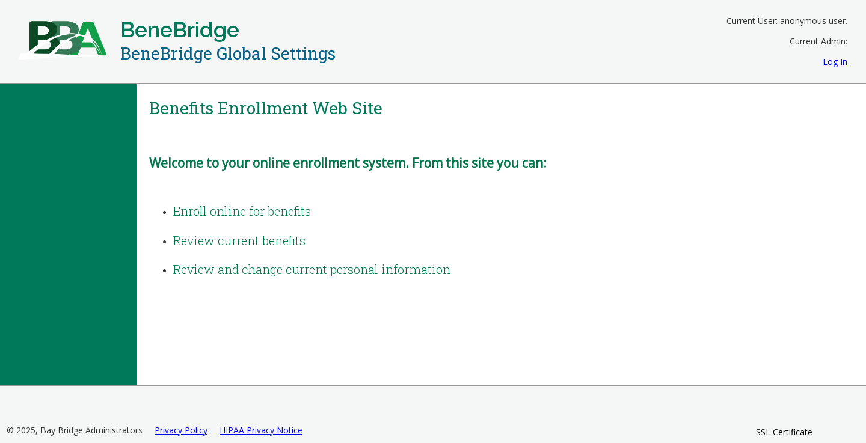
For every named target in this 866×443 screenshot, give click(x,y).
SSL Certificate (784, 432)
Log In (835, 61)
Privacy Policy (181, 430)
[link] (784, 410)
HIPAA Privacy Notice (261, 430)
